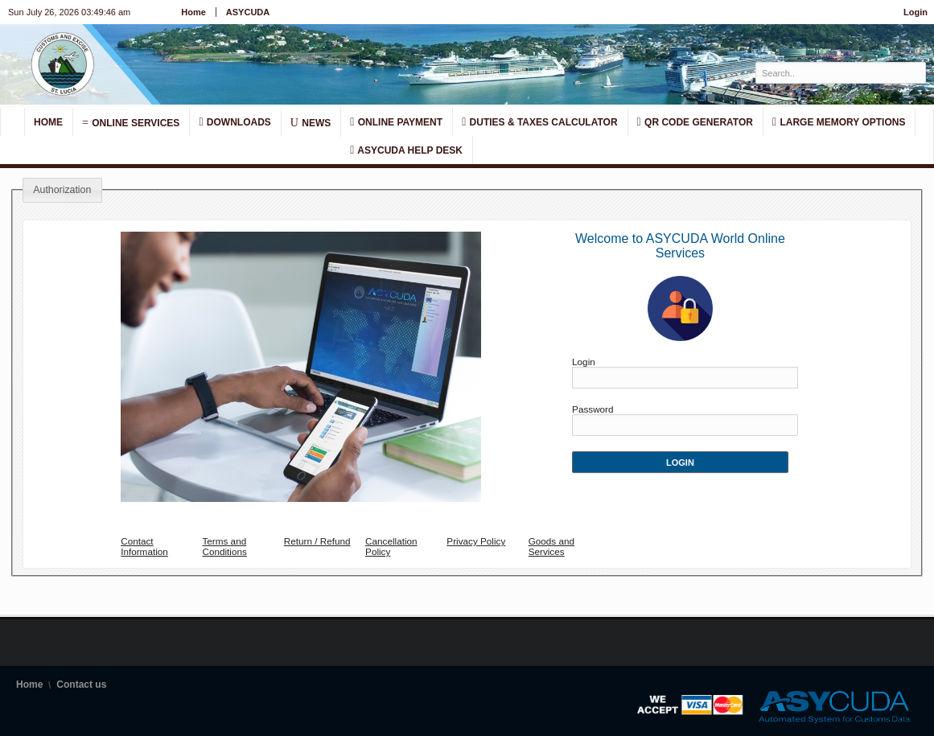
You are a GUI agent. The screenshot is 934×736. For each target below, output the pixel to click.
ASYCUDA (248, 12)
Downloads (234, 122)
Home (193, 12)
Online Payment (396, 122)
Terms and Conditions (224, 546)
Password (592, 409)
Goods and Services (551, 546)
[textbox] (832, 73)
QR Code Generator (695, 122)
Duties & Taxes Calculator (539, 122)
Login (915, 12)
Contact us (81, 684)
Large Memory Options (838, 122)
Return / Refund (317, 541)
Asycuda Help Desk (406, 150)
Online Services (130, 122)
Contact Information (144, 546)
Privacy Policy (475, 541)
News (310, 122)
